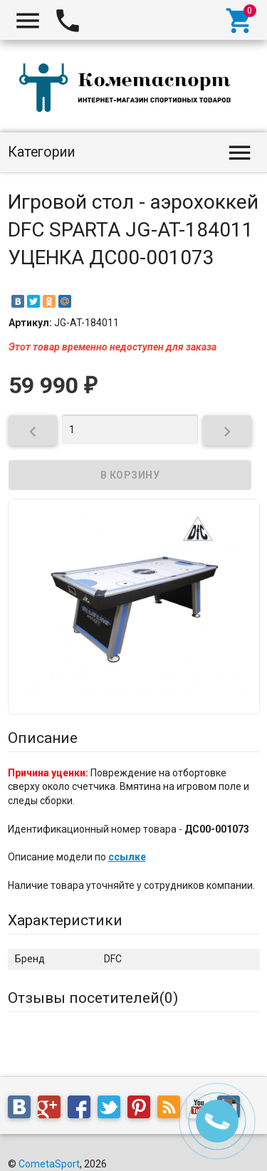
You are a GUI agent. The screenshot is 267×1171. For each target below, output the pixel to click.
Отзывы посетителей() (93, 997)
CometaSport (49, 1164)
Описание (43, 737)
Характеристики (65, 920)
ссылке (127, 857)
